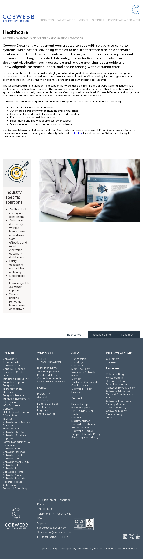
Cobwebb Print (12, 448)
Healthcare (43, 407)
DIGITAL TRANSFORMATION (49, 360)
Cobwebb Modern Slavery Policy (117, 412)
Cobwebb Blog (115, 374)
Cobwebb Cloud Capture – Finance (14, 367)
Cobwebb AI (10, 358)
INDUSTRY (43, 393)
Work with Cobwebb (84, 372)
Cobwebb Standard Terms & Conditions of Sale (119, 394)
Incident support (81, 407)
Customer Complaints (85, 382)
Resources (112, 368)
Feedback (127, 334)
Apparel (42, 397)
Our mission (79, 358)
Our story (77, 362)
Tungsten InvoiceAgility (16, 398)
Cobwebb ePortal (13, 471)
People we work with (124, 20)
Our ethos (77, 365)
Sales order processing (51, 381)
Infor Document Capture (12, 407)
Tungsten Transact (14, 395)
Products (47, 20)
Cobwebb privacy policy (120, 387)
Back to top (74, 334)
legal (56, 548)
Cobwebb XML (11, 458)
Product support (82, 404)
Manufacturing (46, 413)
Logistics (42, 410)
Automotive (44, 400)
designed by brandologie (76, 548)
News (75, 375)
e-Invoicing (9, 402)
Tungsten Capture (14, 382)
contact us (76, 133)
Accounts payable (48, 371)
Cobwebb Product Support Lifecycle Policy (86, 432)
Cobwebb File (11, 465)
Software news (81, 427)
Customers (112, 358)
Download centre (116, 384)
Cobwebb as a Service (16, 422)
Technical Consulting (15, 488)
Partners (111, 362)
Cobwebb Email (12, 455)
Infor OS (8, 418)
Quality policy (80, 385)
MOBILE (41, 387)
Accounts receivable (49, 378)
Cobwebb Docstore (14, 432)
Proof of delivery (47, 375)
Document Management (11, 427)
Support (98, 20)
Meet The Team (81, 368)
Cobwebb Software (83, 424)
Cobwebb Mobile (13, 475)
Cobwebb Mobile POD (16, 461)
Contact (76, 378)
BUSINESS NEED (47, 368)
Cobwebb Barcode (14, 451)
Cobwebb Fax (11, 468)
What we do (66, 20)
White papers (114, 377)
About (83, 20)
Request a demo (101, 334)
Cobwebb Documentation (81, 419)
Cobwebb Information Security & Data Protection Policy (119, 404)
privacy (46, 548)
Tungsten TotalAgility (15, 378)
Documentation (115, 381)
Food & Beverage (48, 403)
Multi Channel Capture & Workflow (16, 413)
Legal (109, 417)
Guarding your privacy (85, 437)
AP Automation (12, 362)
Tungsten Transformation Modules (12, 389)
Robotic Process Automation (12, 483)
